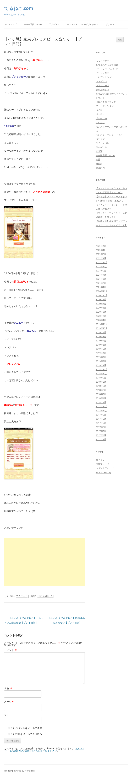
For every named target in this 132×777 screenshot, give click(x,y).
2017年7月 (101, 422)
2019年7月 (101, 340)
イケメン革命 (102, 73)
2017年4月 (101, 435)
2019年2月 (101, 361)
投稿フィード (102, 464)
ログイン (100, 459)
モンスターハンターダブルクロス (82, 24)
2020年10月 (101, 295)
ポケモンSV (101, 118)
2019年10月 (101, 328)
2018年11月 (101, 369)
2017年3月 (101, 439)
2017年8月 (101, 418)
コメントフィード (105, 468)
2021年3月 (101, 278)
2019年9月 (101, 332)
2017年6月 (101, 427)
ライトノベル (102, 143)
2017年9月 (101, 414)
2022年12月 (101, 250)
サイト (7, 714)
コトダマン (101, 81)
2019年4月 (101, 352)
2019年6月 (101, 344)
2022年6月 (101, 254)
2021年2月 (101, 282)
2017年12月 (101, 406)
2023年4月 (101, 245)
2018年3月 (101, 402)
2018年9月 (101, 377)
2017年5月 (101, 431)
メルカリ (100, 122)
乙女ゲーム (54, 24)
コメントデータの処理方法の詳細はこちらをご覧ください (44, 749)
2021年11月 (101, 266)
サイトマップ (10, 24)
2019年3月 (101, 357)
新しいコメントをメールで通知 (25, 728)
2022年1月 (101, 258)
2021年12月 (101, 262)
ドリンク (100, 97)
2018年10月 (101, 373)
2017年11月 (101, 410)
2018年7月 (101, 385)
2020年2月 (101, 315)
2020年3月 (101, 311)
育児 (98, 159)
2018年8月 (101, 381)
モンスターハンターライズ (109, 134)
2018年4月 (101, 398)
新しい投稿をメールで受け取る (25, 734)
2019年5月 (101, 348)
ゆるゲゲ (100, 138)
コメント (10, 650)
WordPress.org (103, 472)
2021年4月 (101, 274)
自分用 (99, 163)
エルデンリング (103, 77)
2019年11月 (101, 324)
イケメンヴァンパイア (107, 68)
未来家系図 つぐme (33, 24)
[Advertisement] (44, 562)
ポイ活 (99, 110)
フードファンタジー (106, 106)
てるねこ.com (18, 8)
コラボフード (102, 85)
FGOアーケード (103, 60)
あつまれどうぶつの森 (107, 64)
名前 (8, 688)
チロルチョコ (102, 89)
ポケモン (110, 24)
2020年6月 (101, 303)
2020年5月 (101, 307)
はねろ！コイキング (106, 101)
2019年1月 (101, 365)
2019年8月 (101, 336)
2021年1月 (101, 287)
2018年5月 (101, 394)
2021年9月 (101, 270)
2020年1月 (101, 320)
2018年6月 (101, 390)
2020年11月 (101, 291)
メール (9, 701)
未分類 (99, 151)
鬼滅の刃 (100, 167)
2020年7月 (101, 299)
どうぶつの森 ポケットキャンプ (112, 93)
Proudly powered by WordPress (19, 770)
